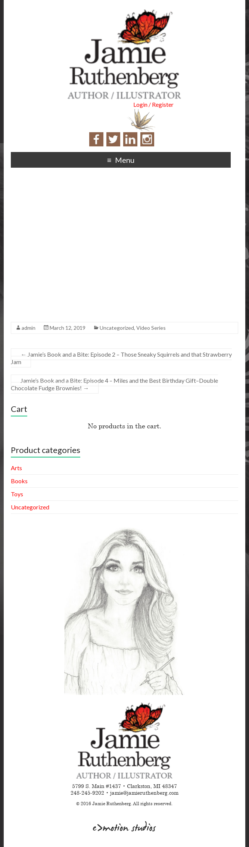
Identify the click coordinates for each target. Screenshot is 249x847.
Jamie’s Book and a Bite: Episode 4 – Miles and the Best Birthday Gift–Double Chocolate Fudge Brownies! (114, 384)
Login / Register (153, 104)
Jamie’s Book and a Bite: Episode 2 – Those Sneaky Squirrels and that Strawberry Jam (121, 358)
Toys (17, 493)
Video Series (151, 328)
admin (28, 328)
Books (19, 480)
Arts (16, 467)
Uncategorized (117, 328)
